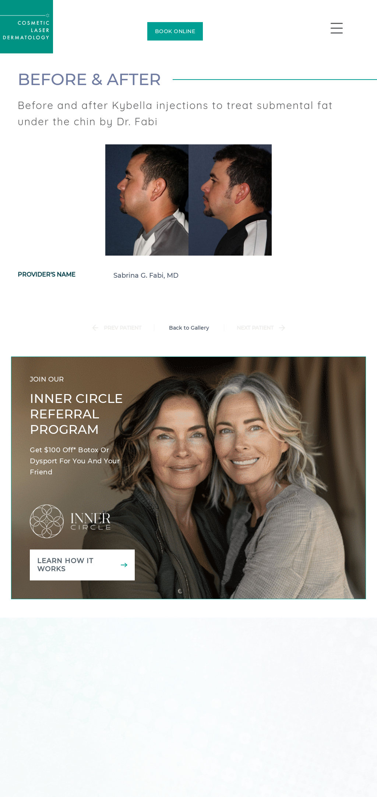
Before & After (89, 79)
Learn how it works (65, 565)
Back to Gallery (189, 327)
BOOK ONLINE (175, 31)
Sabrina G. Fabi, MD (146, 275)
